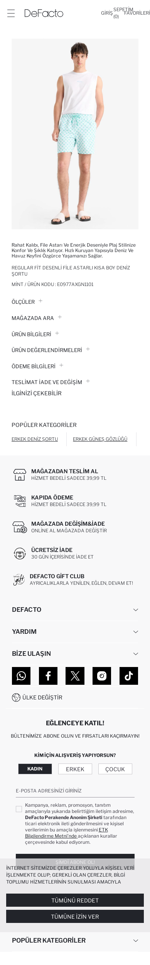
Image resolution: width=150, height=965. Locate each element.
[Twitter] (75, 676)
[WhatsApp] (21, 676)
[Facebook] (48, 676)
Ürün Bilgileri (35, 334)
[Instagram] (102, 676)
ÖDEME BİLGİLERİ (37, 366)
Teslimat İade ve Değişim (51, 382)
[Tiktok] (129, 676)
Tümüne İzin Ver (75, 916)
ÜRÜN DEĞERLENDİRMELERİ (51, 350)
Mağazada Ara (37, 318)
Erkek (75, 769)
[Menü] (10, 13)
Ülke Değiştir (42, 697)
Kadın (34, 769)
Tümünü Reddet (75, 900)
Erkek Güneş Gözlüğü (100, 439)
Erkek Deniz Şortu (35, 439)
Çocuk (115, 769)
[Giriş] (107, 13)
